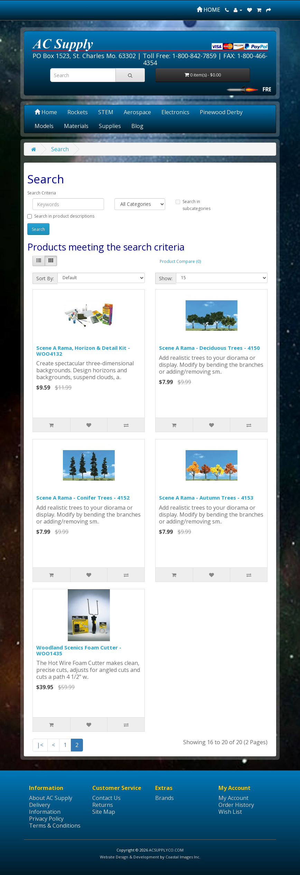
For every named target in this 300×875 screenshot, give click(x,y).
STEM (105, 112)
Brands (164, 798)
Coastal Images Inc (182, 856)
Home (46, 112)
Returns (102, 805)
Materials (76, 126)
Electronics (175, 112)
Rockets (77, 112)
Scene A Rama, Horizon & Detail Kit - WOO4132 (83, 350)
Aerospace (137, 112)
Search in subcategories (193, 205)
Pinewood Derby (221, 112)
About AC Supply (50, 798)
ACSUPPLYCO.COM (166, 850)
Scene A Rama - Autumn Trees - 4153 (206, 497)
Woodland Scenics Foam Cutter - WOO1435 (78, 650)
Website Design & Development (129, 856)
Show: (165, 278)
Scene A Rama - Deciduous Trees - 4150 (209, 347)
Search (60, 149)
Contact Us (106, 798)
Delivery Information (44, 808)
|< (40, 745)
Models (44, 126)
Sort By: (45, 278)
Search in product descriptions (60, 216)
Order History (236, 805)
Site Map (103, 811)
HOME (208, 9)
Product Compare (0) (180, 261)
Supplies (110, 126)
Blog (137, 126)
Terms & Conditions (55, 825)
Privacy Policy (46, 818)
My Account (233, 798)
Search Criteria (41, 193)
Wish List (230, 811)
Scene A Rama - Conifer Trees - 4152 (83, 497)
